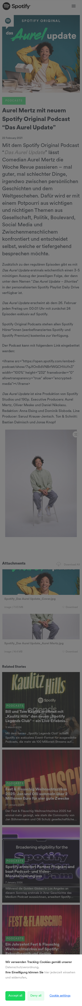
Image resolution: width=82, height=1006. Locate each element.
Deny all (35, 995)
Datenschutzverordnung (21, 967)
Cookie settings (60, 995)
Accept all (15, 995)
